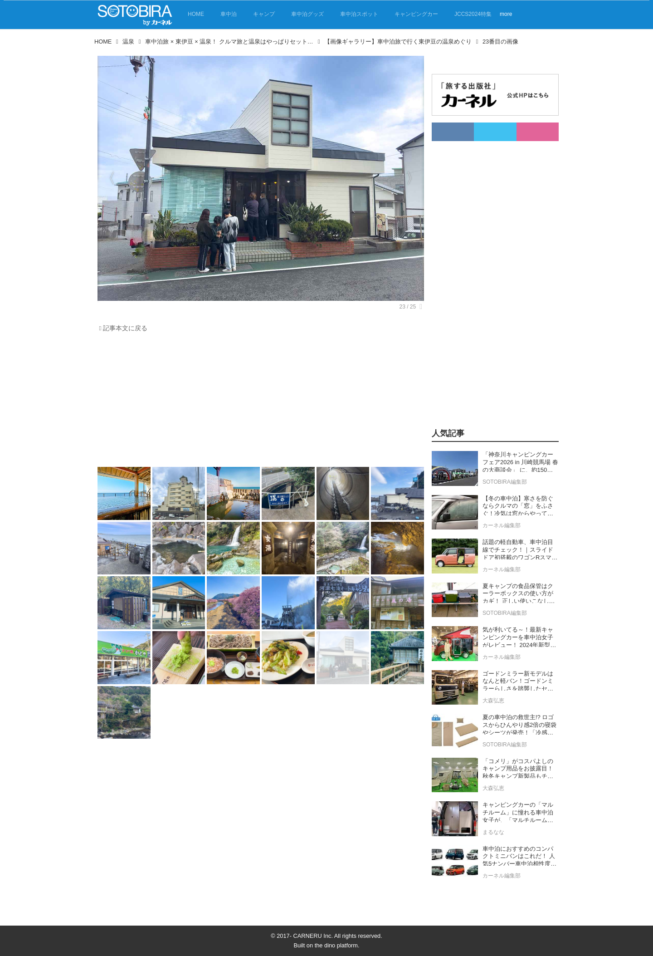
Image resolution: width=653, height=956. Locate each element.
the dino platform (336, 945)
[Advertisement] (258, 402)
